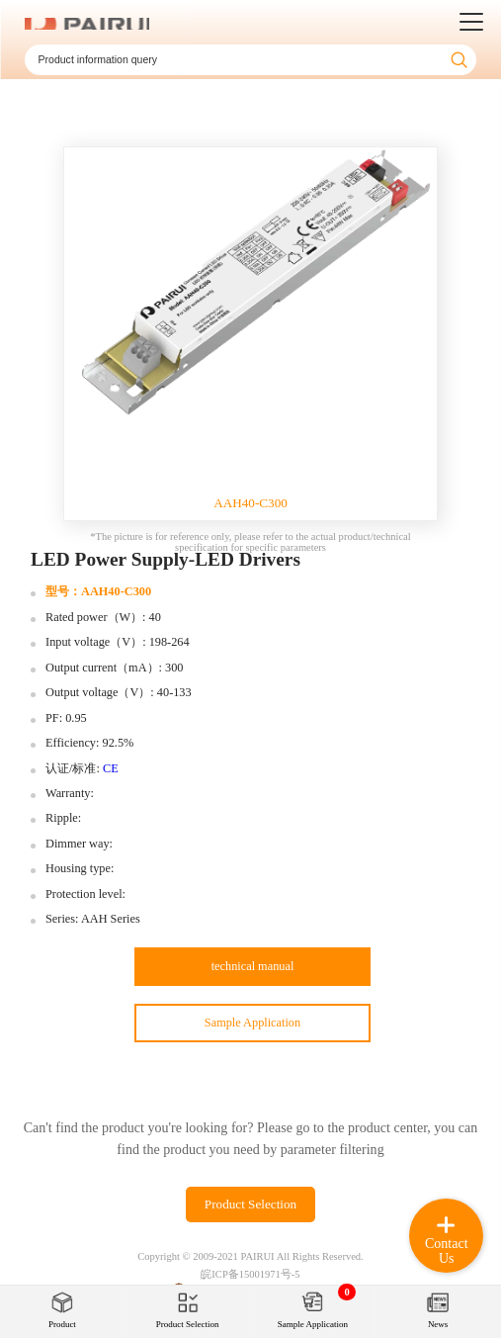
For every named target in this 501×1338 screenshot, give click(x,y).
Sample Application (252, 1022)
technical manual (252, 966)
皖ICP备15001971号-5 (250, 1274)
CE (111, 768)
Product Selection (250, 1204)
